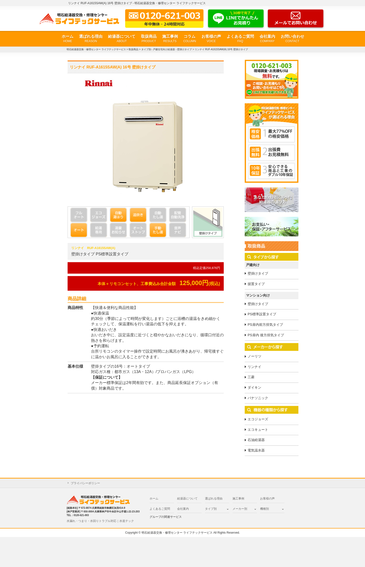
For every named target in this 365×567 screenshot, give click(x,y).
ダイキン (254, 387)
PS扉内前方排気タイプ (265, 325)
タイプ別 (211, 508)
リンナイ (254, 367)
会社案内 (267, 38)
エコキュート (258, 430)
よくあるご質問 (240, 38)
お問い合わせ (292, 38)
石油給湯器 (256, 440)
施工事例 (170, 38)
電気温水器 (256, 450)
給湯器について (121, 38)
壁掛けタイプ (258, 273)
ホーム (67, 38)
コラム (189, 38)
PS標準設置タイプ (262, 314)
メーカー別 (240, 508)
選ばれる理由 (90, 38)
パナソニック (258, 398)
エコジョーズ (258, 419)
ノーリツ (254, 356)
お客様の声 (211, 38)
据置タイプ (256, 284)
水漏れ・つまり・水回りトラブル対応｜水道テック (100, 521)
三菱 (251, 377)
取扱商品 (149, 38)
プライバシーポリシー (85, 483)
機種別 (264, 508)
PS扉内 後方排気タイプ (266, 335)
